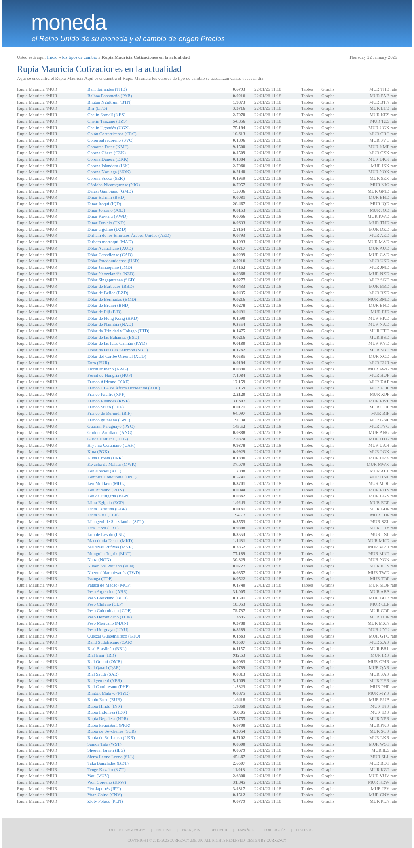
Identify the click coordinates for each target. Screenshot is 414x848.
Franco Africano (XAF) (108, 381)
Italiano (304, 830)
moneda (68, 22)
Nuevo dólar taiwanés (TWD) (113, 572)
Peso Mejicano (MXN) (107, 623)
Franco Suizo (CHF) (105, 406)
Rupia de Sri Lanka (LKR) (111, 737)
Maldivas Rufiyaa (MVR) (110, 546)
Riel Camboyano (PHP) (108, 686)
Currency (276, 840)
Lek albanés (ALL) (104, 470)
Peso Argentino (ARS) (107, 591)
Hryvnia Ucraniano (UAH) (111, 445)
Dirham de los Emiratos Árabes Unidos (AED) (129, 235)
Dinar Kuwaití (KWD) (107, 216)
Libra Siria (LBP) (103, 514)
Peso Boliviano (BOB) (107, 597)
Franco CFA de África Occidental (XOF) (123, 387)
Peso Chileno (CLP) (105, 603)
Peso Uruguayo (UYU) (107, 629)
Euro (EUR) (98, 362)
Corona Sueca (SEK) (106, 178)
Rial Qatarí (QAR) (103, 667)
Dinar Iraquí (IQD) (104, 203)
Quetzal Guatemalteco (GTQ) (113, 635)
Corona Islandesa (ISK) (108, 165)
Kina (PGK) (98, 451)
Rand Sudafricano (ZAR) (109, 642)
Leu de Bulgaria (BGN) (108, 495)
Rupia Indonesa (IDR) (107, 712)
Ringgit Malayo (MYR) (108, 693)
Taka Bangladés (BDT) (108, 763)
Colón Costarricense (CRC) (112, 133)
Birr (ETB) (97, 108)
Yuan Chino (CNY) (104, 794)
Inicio (52, 57)
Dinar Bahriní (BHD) (106, 197)
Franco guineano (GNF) (108, 419)
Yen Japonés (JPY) (104, 788)
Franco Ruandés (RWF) (108, 400)
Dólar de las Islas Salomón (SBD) (117, 349)
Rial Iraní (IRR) (101, 654)
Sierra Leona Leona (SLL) (110, 756)
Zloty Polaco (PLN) (105, 801)
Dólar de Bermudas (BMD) (111, 299)
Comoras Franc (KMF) (107, 146)
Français (191, 830)
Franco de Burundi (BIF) (109, 413)
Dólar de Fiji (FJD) (104, 311)
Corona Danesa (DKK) (107, 159)
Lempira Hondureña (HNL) (112, 476)
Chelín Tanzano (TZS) (107, 121)
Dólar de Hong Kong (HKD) (112, 318)
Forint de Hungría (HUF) (109, 375)
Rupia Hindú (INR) (104, 705)
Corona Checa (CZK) (106, 152)
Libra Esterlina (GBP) (107, 508)
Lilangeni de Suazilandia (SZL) (115, 521)
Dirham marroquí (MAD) (110, 241)
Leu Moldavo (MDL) (106, 483)
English (163, 830)
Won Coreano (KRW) (106, 782)
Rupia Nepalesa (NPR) (107, 718)
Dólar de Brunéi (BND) (108, 305)
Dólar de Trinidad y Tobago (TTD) (118, 330)
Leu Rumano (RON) (105, 489)
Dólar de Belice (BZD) (107, 292)
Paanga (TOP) (99, 578)
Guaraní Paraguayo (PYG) (111, 426)
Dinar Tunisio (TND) (106, 222)
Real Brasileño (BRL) (107, 648)
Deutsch (218, 830)
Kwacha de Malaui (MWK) (111, 464)
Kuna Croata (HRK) (105, 457)
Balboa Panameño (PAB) (109, 95)
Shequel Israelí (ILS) (106, 750)
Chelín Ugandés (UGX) (108, 127)
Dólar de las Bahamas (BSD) (113, 337)
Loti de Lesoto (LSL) (106, 534)
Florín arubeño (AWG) (107, 368)
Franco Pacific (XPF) (106, 394)
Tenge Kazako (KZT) (106, 769)
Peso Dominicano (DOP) (109, 616)
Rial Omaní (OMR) (104, 661)
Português (274, 830)
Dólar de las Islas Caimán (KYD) (117, 343)
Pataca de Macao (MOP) (109, 584)
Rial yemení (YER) (104, 680)
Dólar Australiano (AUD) (110, 248)
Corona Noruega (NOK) (109, 171)
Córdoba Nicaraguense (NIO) (113, 184)
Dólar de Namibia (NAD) (110, 324)
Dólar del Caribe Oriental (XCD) (116, 356)
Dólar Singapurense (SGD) (111, 279)
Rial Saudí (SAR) (103, 674)
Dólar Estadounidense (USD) (113, 260)
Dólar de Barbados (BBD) (110, 286)
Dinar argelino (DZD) (106, 229)
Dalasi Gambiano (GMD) (110, 191)
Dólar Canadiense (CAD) (110, 254)
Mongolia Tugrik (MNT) (109, 553)
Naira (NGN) (99, 559)
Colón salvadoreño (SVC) (110, 140)
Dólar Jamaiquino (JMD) (109, 267)
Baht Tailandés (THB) (107, 89)
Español (246, 830)
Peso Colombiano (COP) (109, 610)
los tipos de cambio (79, 57)
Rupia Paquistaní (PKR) (108, 725)
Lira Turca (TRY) (103, 527)
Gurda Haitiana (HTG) (107, 438)
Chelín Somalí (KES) (106, 114)
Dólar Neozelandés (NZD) (111, 273)
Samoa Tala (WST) (104, 744)
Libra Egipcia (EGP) (105, 502)
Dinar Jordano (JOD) (106, 210)
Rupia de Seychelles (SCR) (111, 731)
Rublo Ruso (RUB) (104, 699)
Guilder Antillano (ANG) (109, 432)
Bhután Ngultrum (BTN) (109, 102)
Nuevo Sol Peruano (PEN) (110, 565)
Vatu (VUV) (98, 775)
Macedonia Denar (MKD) (110, 540)
